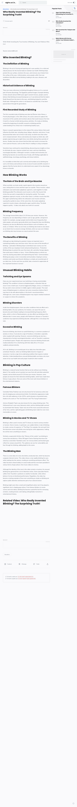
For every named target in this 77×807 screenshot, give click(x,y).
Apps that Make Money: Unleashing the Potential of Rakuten (63, 13)
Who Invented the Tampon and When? (65, 30)
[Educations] (23, 731)
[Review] (56, 16)
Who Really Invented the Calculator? (62, 22)
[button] (21, 2)
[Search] (33, 2)
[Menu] (3, 2)
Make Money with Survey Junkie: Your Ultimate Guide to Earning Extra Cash (64, 39)
